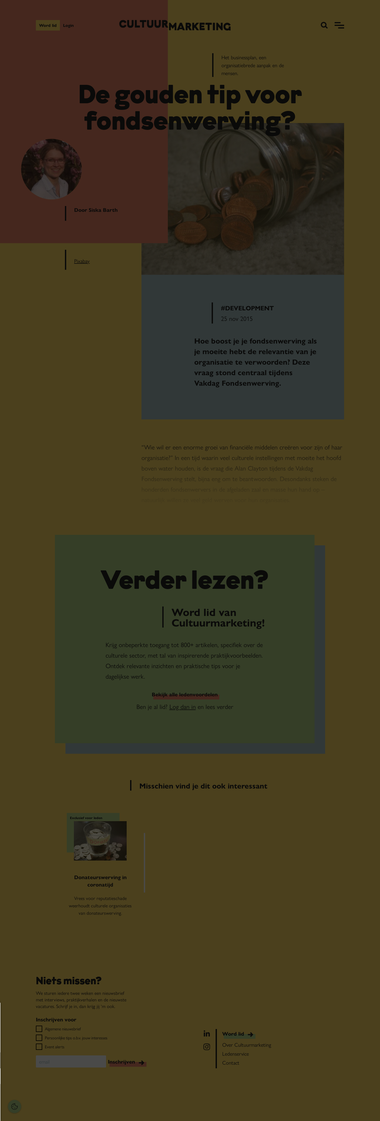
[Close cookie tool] (81, 1012)
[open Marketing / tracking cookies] (81, 1076)
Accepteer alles (44, 1096)
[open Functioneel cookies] (81, 1061)
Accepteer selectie (45, 1111)
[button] (39, 1060)
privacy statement (22, 1043)
